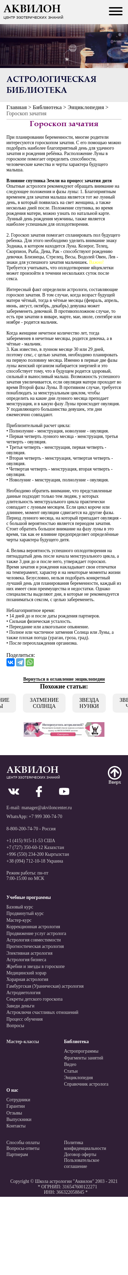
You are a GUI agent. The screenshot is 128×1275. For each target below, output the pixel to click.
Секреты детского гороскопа (34, 999)
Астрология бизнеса (26, 959)
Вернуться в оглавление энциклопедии (64, 679)
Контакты (16, 1125)
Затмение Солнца (44, 703)
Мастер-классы (22, 1041)
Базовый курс (19, 907)
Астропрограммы (81, 1051)
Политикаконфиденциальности (85, 1145)
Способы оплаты (23, 1142)
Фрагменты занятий (83, 1057)
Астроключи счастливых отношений (42, 1012)
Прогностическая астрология (35, 946)
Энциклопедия (86, 107)
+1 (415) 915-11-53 (24, 840)
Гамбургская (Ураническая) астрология (45, 986)
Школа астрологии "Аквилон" (64, 1181)
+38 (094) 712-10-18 (25, 861)
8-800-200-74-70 (22, 828)
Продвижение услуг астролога (36, 933)
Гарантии (15, 1106)
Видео (70, 1064)
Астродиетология (23, 992)
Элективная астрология (29, 953)
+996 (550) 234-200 (25, 854)
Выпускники (18, 1119)
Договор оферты (80, 1154)
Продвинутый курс (25, 913)
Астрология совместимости (33, 939)
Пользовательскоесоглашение (81, 1163)
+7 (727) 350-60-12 (24, 847)
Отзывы (14, 1113)
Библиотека (47, 107)
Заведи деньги (20, 1005)
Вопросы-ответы (23, 1148)
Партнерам (17, 1154)
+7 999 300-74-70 (45, 816)
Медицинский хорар (26, 972)
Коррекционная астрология (33, 926)
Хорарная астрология (27, 979)
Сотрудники (18, 1099)
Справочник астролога (86, 1084)
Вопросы (15, 1025)
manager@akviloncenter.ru (47, 807)
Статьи (71, 1071)
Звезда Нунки (89, 703)
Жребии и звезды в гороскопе (35, 966)
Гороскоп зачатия (26, 113)
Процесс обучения (24, 1019)
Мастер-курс (19, 920)
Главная (16, 107)
